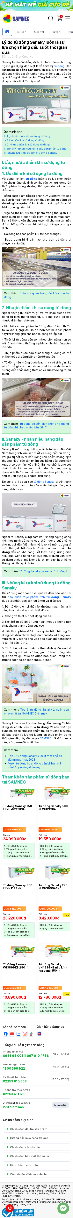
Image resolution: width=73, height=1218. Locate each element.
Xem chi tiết (61, 1105)
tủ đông (59, 66)
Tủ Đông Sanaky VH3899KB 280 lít (16, 966)
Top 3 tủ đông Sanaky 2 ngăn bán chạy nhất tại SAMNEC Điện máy (36, 711)
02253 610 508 (15, 1081)
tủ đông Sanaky (44, 481)
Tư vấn (56, 31)
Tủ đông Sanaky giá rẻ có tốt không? (43, 571)
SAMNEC (46, 738)
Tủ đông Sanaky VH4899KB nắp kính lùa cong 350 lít (53, 967)
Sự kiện (21, 31)
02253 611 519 (14, 1094)
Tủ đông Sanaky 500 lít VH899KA (53, 808)
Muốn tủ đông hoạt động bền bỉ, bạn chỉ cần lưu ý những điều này (34, 765)
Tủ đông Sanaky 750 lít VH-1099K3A (17, 808)
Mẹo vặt (39, 31)
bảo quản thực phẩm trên (39, 597)
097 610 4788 (38, 1056)
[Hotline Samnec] (9, 1209)
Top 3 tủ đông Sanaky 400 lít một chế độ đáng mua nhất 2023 (35, 758)
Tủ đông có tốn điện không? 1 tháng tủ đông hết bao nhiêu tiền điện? (36, 425)
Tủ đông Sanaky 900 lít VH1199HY (18, 887)
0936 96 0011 (14, 1056)
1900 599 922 (14, 1068)
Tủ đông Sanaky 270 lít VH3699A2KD (53, 887)
